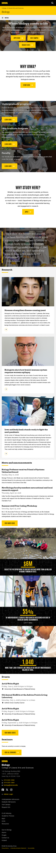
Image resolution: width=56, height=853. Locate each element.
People (4, 835)
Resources (5, 824)
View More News (10, 523)
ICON (3, 821)
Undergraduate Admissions (10, 799)
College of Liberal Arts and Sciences (13, 8)
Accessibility (31, 848)
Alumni (4, 832)
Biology (6, 12)
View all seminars (12, 752)
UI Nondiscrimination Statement (18, 848)
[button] (52, 3)
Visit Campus (35, 38)
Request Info (27, 45)
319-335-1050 (8, 780)
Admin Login (8, 794)
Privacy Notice (5, 848)
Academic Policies (8, 816)
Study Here (28, 85)
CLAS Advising (6, 813)
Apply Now (18, 38)
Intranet (4, 840)
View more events (10, 732)
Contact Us (5, 838)
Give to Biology (6, 830)
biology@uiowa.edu (10, 785)
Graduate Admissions (9, 802)
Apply (28, 212)
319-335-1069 (8, 783)
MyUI (3, 818)
